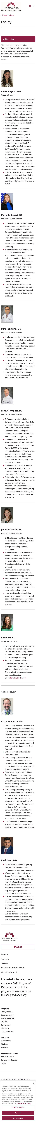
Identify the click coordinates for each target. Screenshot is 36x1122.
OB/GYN (4, 1022)
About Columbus (7, 1057)
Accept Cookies (18, 1120)
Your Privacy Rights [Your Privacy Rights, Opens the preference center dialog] (18, 1108)
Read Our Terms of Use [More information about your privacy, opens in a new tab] (24, 1104)
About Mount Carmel (9, 972)
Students (4, 963)
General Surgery (7, 1015)
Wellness (4, 1047)
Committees (6, 1041)
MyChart (18, 947)
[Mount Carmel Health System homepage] (11, 10)
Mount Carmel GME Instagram (12, 968)
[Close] (34, 1085)
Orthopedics (6, 1025)
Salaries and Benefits (9, 1060)
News (3, 1063)
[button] (34, 5)
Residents (5, 959)
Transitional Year (7, 1032)
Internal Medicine (7, 1018)
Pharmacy (5, 1028)
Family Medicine (7, 1012)
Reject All (18, 1114)
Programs (5, 954)
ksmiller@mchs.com (18, 678)
